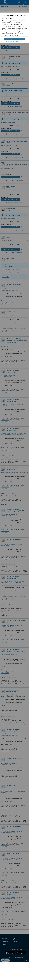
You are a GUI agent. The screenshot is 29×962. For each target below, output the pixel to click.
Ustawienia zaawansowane (14, 41)
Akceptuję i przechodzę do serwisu (14, 39)
